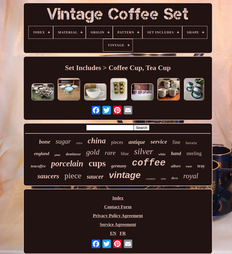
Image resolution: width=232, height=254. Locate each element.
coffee (148, 163)
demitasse (73, 154)
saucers (48, 176)
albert (175, 166)
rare (110, 152)
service (158, 141)
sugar (63, 141)
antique (137, 142)
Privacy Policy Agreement (118, 215)
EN (113, 233)
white (162, 154)
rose (189, 166)
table (163, 178)
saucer (95, 176)
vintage (125, 175)
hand (176, 153)
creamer (150, 178)
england (41, 153)
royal (190, 176)
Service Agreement (118, 224)
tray (201, 166)
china (97, 140)
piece (72, 175)
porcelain (67, 163)
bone (44, 141)
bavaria (191, 143)
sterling (194, 153)
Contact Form (118, 206)
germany (119, 166)
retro (79, 143)
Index (117, 198)
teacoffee (38, 166)
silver (143, 151)
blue (125, 153)
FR (123, 233)
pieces (117, 142)
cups (97, 163)
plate (57, 154)
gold (92, 152)
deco (174, 178)
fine (176, 142)
